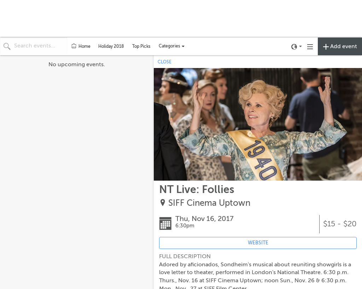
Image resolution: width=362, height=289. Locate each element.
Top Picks (141, 46)
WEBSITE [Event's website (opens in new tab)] (258, 242)
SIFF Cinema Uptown (209, 203)
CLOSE (164, 62)
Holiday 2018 (111, 46)
